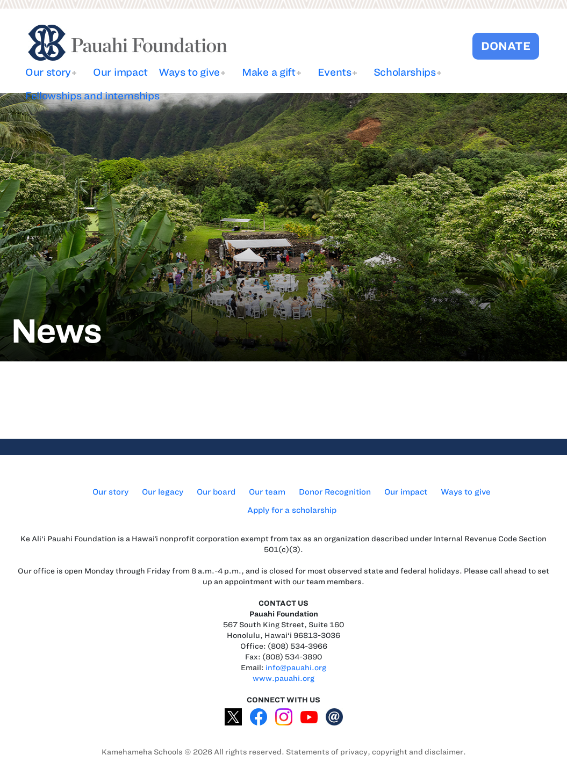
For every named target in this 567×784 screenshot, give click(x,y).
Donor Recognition (335, 492)
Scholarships (405, 72)
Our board (216, 492)
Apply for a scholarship (291, 510)
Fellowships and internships (92, 95)
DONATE (505, 46)
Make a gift (268, 72)
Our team (267, 492)
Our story (48, 72)
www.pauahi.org (283, 678)
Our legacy (162, 492)
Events (334, 72)
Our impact (120, 72)
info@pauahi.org (295, 668)
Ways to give (189, 72)
